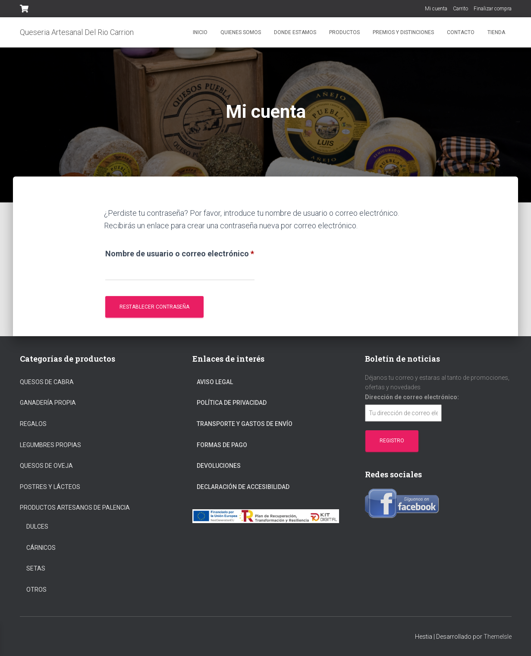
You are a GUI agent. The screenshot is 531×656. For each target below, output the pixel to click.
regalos (33, 423)
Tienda (496, 32)
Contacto (460, 32)
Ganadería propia (48, 402)
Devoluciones (219, 465)
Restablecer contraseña (154, 307)
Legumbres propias (50, 445)
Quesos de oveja (46, 465)
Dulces (37, 526)
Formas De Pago (222, 445)
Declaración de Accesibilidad (243, 486)
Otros (36, 589)
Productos (344, 32)
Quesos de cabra (47, 381)
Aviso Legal (215, 381)
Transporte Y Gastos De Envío (244, 423)
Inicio (200, 32)
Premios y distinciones (403, 32)
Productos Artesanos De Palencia (75, 507)
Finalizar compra (493, 9)
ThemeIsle (498, 636)
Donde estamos (295, 32)
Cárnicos (41, 547)
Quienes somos (240, 32)
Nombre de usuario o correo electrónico (180, 252)
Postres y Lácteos (50, 486)
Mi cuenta (436, 9)
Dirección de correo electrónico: (412, 397)
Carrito (460, 9)
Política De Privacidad (232, 402)
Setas (35, 568)
